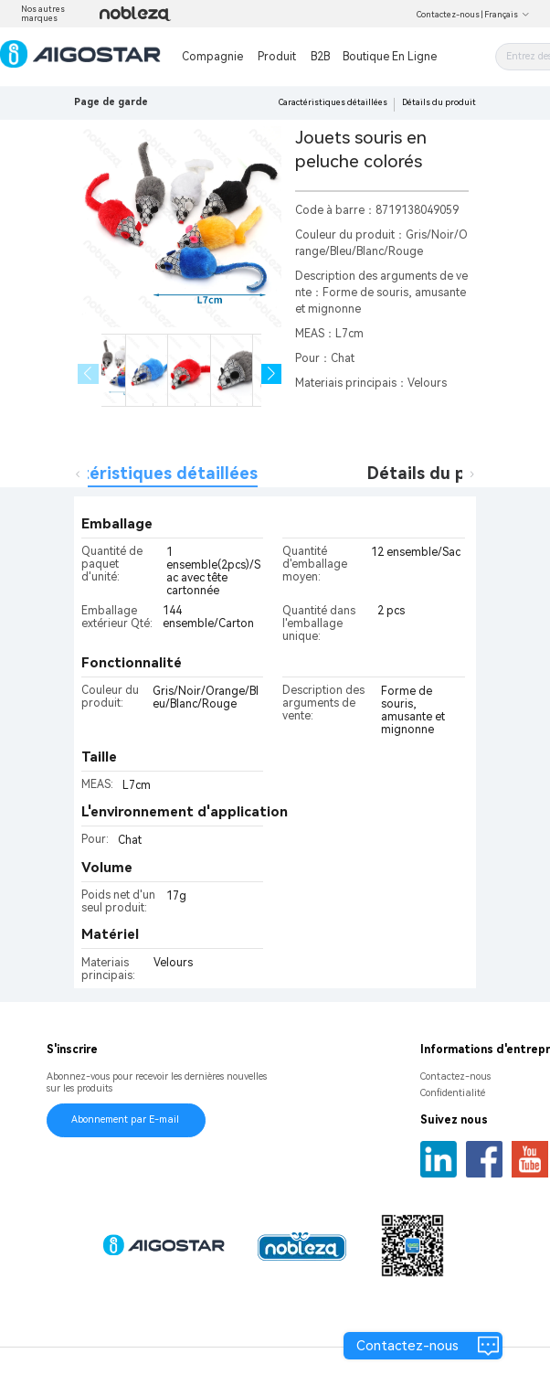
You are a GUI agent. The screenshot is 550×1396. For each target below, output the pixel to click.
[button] (271, 374)
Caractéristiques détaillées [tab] (147, 473)
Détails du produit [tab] (441, 473)
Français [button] (507, 14)
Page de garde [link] (111, 102)
